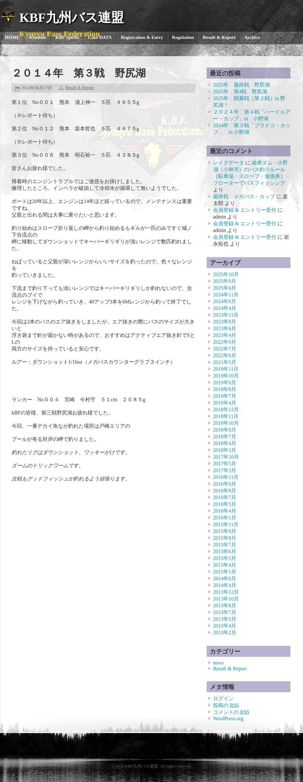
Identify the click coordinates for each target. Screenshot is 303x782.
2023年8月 (224, 321)
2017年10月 (226, 457)
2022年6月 (224, 355)
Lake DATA (100, 37)
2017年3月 (224, 470)
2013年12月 (226, 592)
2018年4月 (224, 443)
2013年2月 (224, 632)
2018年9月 (224, 430)
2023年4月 (224, 335)
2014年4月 (224, 585)
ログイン (223, 698)
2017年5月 (224, 463)
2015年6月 (224, 551)
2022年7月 (224, 348)
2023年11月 (226, 315)
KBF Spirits (67, 37)
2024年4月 (224, 308)
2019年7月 (224, 396)
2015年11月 (226, 524)
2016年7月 (224, 497)
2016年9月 (224, 484)
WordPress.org (228, 718)
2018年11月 (226, 416)
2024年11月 (226, 294)
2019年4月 (224, 402)
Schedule (37, 37)
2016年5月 (224, 504)
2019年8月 (224, 389)
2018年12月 (226, 409)
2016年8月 (224, 490)
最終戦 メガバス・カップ (244, 196)
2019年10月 (226, 375)
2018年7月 (224, 436)
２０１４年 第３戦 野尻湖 (79, 73)
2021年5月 (224, 362)
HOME (12, 37)
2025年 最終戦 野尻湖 (241, 85)
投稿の (226, 705)
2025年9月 (224, 281)
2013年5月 (224, 619)
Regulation (183, 37)
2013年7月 (224, 612)
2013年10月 (226, 598)
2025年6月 (224, 288)
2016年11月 (226, 477)
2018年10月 (226, 423)
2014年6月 (224, 578)
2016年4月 (224, 511)
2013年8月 (224, 605)
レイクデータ (228, 162)
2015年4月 (224, 565)
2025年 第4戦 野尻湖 (240, 91)
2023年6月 (224, 328)
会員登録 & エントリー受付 (244, 210)
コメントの (231, 712)
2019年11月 (226, 369)
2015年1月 (224, 571)
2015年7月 (224, 544)
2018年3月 (224, 450)
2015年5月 (224, 558)
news (218, 663)
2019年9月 (224, 382)
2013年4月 (224, 625)
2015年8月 (224, 538)
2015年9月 (224, 531)
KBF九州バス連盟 (71, 17)
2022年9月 (224, 342)
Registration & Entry (142, 37)
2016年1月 (224, 517)
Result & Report (219, 37)
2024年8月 (224, 301)
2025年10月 (226, 274)
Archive (252, 37)
